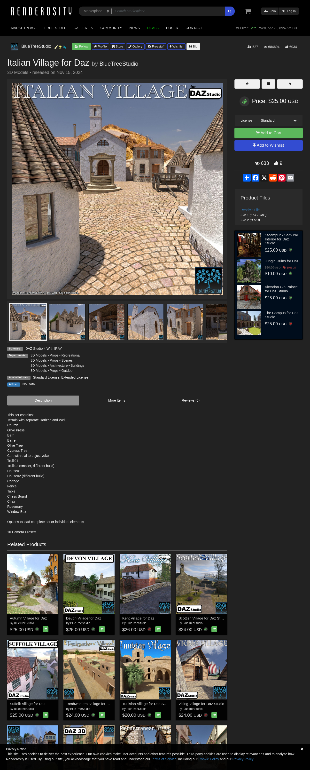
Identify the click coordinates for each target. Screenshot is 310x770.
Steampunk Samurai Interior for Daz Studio (281, 239)
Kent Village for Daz (138, 618)
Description (43, 400)
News (134, 28)
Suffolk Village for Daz (28, 704)
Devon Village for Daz (83, 618)
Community (111, 28)
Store (117, 46)
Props (54, 355)
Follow (81, 46)
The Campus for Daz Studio (281, 315)
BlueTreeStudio (119, 64)
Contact (194, 28)
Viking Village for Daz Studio (201, 704)
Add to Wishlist (268, 145)
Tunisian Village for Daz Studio (147, 704)
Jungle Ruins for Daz (282, 261)
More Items (116, 400)
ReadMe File (250, 210)
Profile (100, 46)
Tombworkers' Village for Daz (89, 704)
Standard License (46, 377)
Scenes (67, 360)
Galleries (83, 28)
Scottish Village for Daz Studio (202, 618)
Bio (193, 46)
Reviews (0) (191, 400)
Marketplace (24, 28)
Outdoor (67, 371)
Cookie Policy (208, 759)
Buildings (78, 365)
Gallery (135, 46)
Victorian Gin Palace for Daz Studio (281, 289)
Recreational (70, 355)
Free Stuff (55, 28)
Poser (172, 28)
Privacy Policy (242, 759)
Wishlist (176, 46)
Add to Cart (268, 133)
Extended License (74, 377)
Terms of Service (163, 759)
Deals (153, 28)
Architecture (59, 365)
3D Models (39, 355)
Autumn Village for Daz (28, 618)
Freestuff (156, 46)
